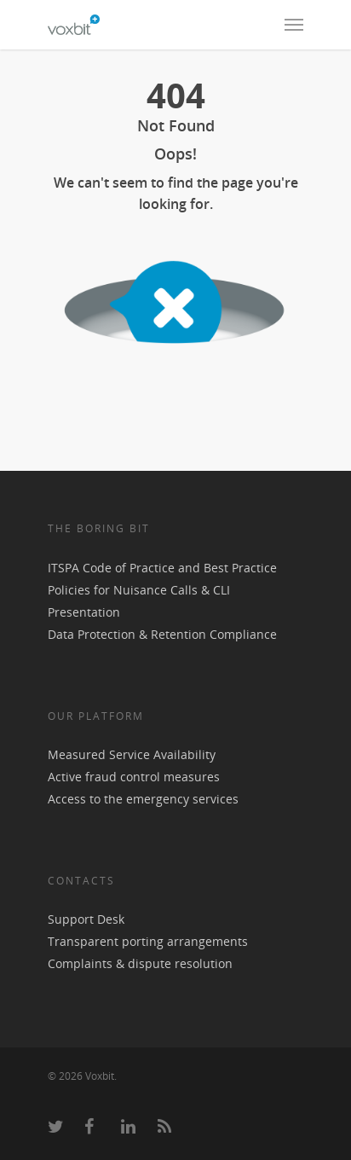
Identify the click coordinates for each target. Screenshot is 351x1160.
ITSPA (65, 568)
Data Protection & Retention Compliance (162, 634)
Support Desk (86, 919)
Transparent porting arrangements (148, 941)
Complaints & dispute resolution (140, 963)
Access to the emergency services (143, 799)
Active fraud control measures (134, 776)
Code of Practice (129, 568)
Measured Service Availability (132, 754)
